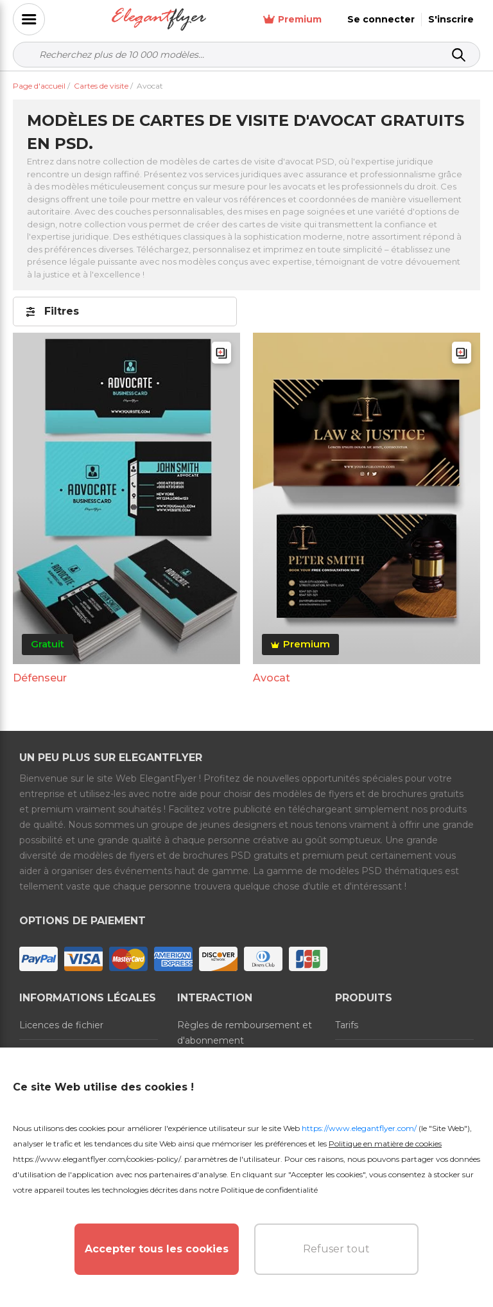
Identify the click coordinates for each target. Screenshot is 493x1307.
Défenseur (40, 678)
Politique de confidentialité (269, 1190)
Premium (292, 19)
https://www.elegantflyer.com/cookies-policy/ (96, 1159)
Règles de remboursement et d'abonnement (244, 1032)
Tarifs (346, 1025)
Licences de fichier (61, 1025)
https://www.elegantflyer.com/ (359, 1128)
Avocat (271, 678)
